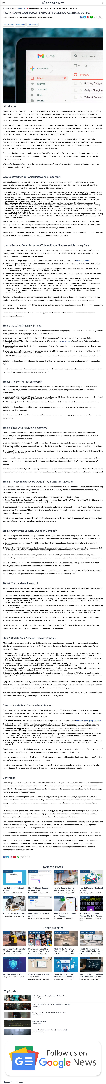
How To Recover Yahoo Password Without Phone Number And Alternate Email (91, 915)
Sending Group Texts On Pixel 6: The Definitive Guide (49, 1013)
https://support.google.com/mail (89, 721)
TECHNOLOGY (32, 24)
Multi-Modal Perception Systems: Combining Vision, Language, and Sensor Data (65, 951)
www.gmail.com (82, 260)
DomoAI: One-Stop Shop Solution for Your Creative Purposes (39, 951)
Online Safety (20, 24)
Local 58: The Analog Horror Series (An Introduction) (49, 1030)
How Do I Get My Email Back (14, 913)
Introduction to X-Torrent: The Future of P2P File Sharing (51, 1004)
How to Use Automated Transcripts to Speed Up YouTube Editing (63, 976)
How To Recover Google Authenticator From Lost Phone (64, 890)
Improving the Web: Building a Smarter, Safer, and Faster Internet (91, 976)
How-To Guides (8, 24)
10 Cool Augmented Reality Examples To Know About (49, 996)
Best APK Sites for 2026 (13, 974)
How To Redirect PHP (39, 1021)
